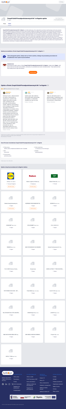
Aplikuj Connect (56, 386)
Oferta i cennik (30, 376)
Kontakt (54, 379)
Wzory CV (42, 380)
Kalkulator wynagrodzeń (45, 385)
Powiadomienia (17, 390)
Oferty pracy (16, 376)
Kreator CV (42, 378)
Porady (15, 381)
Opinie (9, 23)
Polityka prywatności (57, 381)
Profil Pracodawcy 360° (32, 379)
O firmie (54, 376)
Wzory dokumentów (44, 382)
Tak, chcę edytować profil (59, 19)
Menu (62, 2)
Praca (4, 23)
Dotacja (54, 389)
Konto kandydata (17, 384)
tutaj (20, 135)
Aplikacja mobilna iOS (44, 391)
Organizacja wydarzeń (58, 384)
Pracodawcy (16, 379)
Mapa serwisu (56, 391)
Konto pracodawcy (31, 381)
